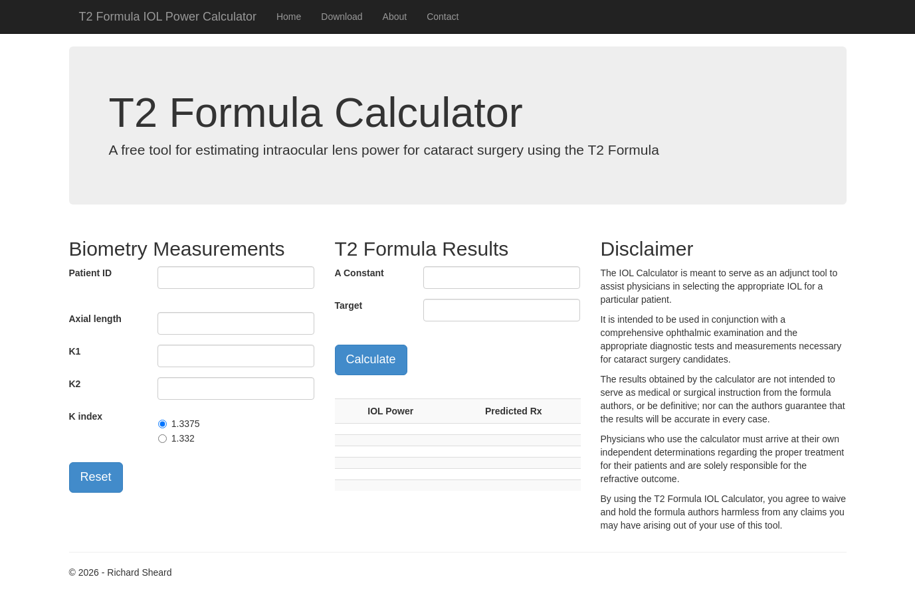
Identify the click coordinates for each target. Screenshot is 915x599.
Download (341, 16)
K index (86, 416)
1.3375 (185, 423)
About (395, 16)
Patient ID (90, 273)
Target (349, 305)
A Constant (359, 273)
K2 (75, 384)
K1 (75, 351)
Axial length (95, 318)
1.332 (183, 438)
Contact (442, 16)
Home (288, 16)
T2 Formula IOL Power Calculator (167, 16)
